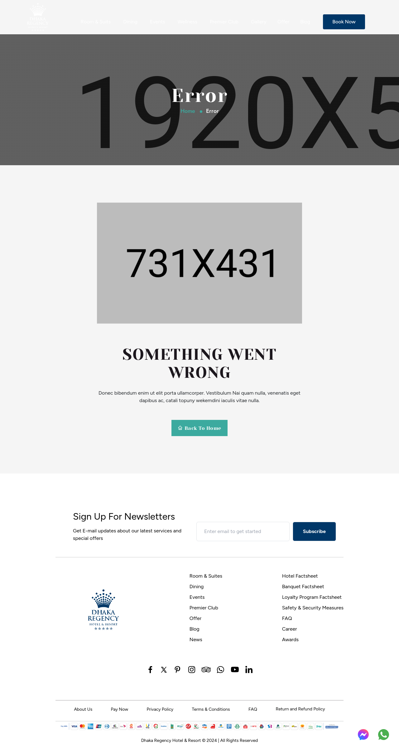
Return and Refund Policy (300, 709)
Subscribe (314, 531)
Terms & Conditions (211, 709)
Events (157, 22)
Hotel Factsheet (300, 576)
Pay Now (119, 709)
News (196, 639)
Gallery (259, 22)
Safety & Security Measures (313, 608)
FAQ (287, 618)
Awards (290, 639)
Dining (130, 22)
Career (289, 629)
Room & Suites (206, 576)
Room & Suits (96, 22)
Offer (283, 22)
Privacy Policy (160, 709)
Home (187, 111)
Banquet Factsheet (303, 586)
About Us (83, 709)
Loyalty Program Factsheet (312, 597)
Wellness (187, 22)
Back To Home (199, 428)
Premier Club (224, 22)
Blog (305, 22)
